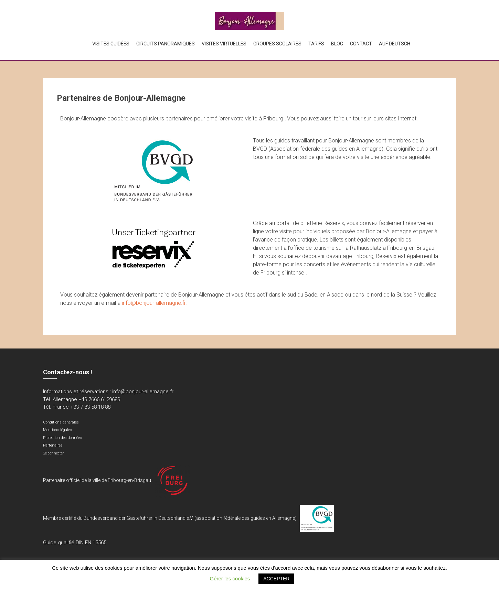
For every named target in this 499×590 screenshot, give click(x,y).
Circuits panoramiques (165, 43)
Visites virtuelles (224, 43)
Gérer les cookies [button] (230, 578)
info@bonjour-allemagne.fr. (154, 303)
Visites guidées (110, 43)
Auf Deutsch (394, 43)
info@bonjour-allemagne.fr (142, 391)
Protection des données (62, 438)
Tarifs (316, 43)
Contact (361, 43)
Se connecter (53, 453)
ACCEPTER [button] (276, 578)
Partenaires (53, 445)
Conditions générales (61, 422)
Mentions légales (57, 430)
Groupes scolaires (277, 43)
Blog (337, 43)
